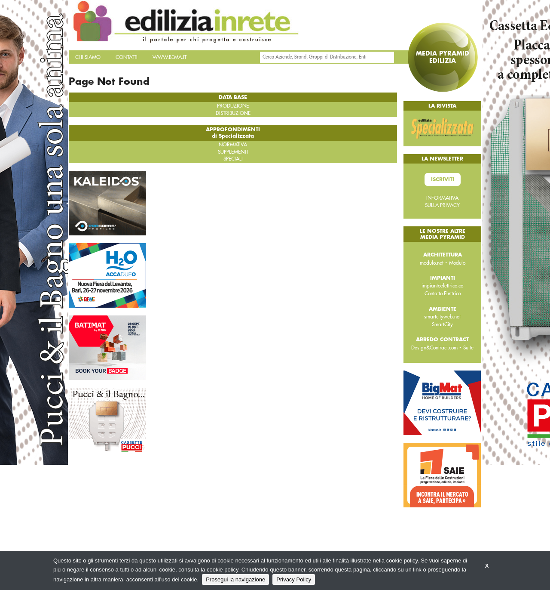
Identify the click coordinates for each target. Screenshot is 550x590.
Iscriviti (442, 179)
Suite (468, 347)
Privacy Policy (293, 579)
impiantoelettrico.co (442, 285)
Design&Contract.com (434, 347)
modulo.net (431, 263)
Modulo (457, 263)
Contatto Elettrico (443, 293)
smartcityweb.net (442, 316)
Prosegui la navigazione (235, 579)
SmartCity (442, 324)
